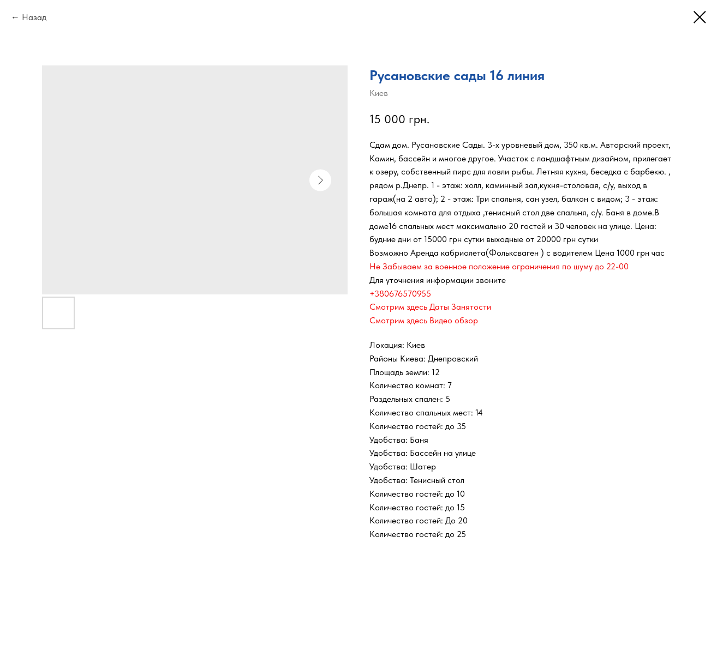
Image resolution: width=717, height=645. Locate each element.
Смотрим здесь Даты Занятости (430, 307)
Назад (34, 17)
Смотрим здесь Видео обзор (423, 320)
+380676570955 (400, 293)
